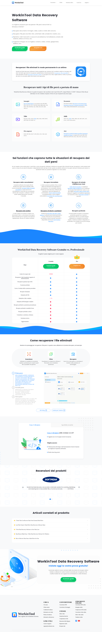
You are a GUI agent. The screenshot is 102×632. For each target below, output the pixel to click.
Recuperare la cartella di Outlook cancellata (73, 133)
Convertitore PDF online (80, 604)
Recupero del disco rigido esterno (50, 214)
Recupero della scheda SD (75, 188)
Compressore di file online (80, 609)
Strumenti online (70, 2)
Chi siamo (46, 604)
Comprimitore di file (63, 618)
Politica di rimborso (48, 614)
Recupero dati (62, 626)
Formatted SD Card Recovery (54, 196)
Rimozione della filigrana (64, 621)
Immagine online (78, 607)
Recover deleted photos (29, 103)
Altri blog (43, 410)
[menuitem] (53, 3)
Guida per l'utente (59, 410)
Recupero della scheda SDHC (81, 191)
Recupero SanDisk (83, 195)
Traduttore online (79, 617)
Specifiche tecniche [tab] (67, 425)
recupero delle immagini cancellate (25, 189)
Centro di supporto (47, 623)
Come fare (79, 2)
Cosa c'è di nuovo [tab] (34, 425)
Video (25, 116)
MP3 (70, 118)
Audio (65, 116)
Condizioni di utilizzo (48, 609)
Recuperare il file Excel (69, 105)
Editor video (62, 613)
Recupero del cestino (23, 211)
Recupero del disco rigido (34, 74)
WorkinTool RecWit (63, 616)
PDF (86, 105)
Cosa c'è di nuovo (53, 433)
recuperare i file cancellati (61, 73)
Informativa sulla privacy (49, 617)
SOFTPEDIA (71, 489)
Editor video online (79, 614)
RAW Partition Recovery (54, 220)
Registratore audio (63, 623)
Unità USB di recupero (75, 187)
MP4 (35, 118)
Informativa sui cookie (48, 612)
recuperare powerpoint (78, 105)
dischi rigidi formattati (55, 193)
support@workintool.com (49, 626)
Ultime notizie (47, 607)
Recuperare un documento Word (79, 103)
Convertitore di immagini (64, 607)
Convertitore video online (80, 612)
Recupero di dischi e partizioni (51, 211)
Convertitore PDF (63, 604)
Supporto (87, 2)
